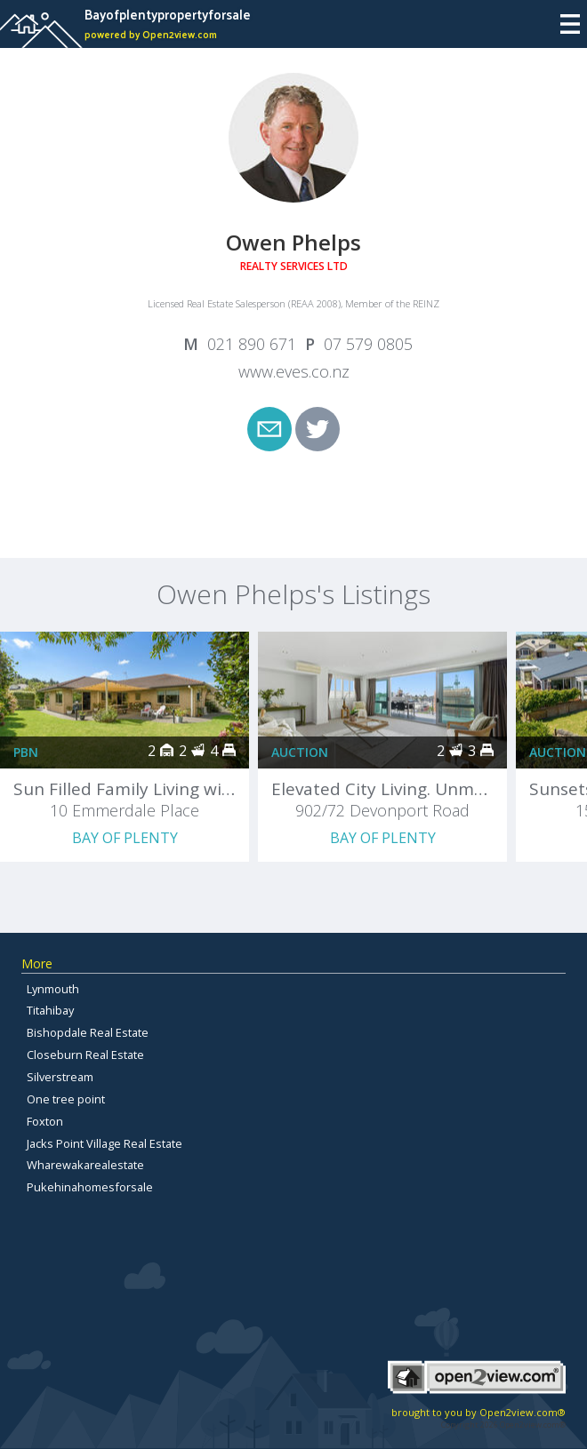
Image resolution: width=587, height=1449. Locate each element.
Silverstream (60, 1077)
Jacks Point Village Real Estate (104, 1143)
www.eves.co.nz (294, 371)
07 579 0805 (368, 343)
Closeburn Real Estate (85, 1055)
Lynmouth (53, 989)
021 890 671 (251, 343)
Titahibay (50, 1010)
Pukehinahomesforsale (90, 1187)
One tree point (66, 1099)
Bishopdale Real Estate (88, 1032)
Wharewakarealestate (85, 1165)
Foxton (45, 1121)
